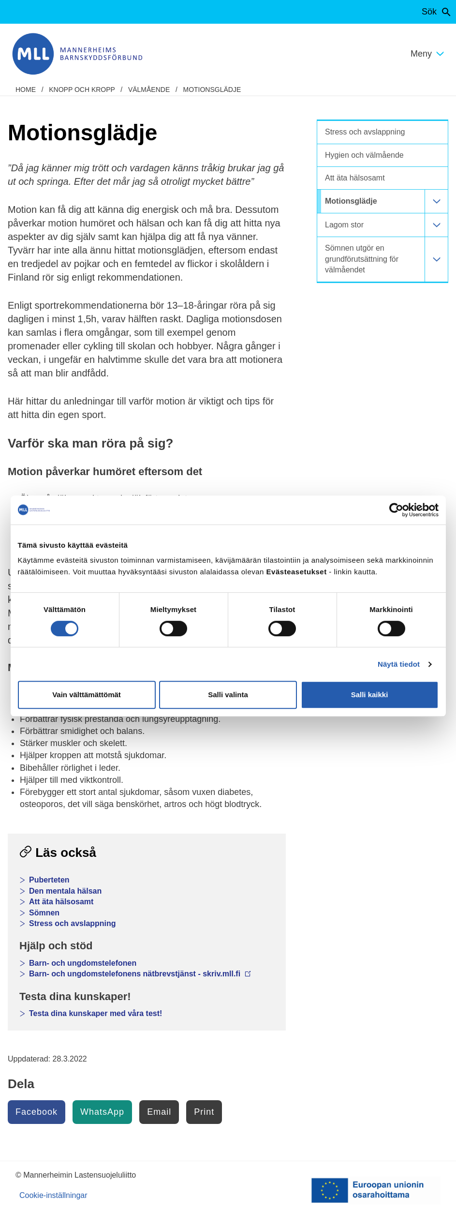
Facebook (36, 1112)
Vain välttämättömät (86, 694)
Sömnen (44, 913)
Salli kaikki (369, 694)
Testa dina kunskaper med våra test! (95, 1013)
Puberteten (49, 880)
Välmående (149, 89)
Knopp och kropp (82, 89)
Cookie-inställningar (53, 1195)
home (25, 89)
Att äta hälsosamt (61, 902)
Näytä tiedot (399, 664)
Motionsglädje (212, 89)
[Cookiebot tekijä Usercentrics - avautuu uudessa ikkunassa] (396, 510)
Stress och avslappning (72, 923)
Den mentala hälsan (65, 891)
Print (204, 1112)
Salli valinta (228, 694)
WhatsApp (102, 1112)
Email (159, 1112)
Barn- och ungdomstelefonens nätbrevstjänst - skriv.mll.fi (140, 974)
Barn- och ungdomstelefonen (82, 963)
